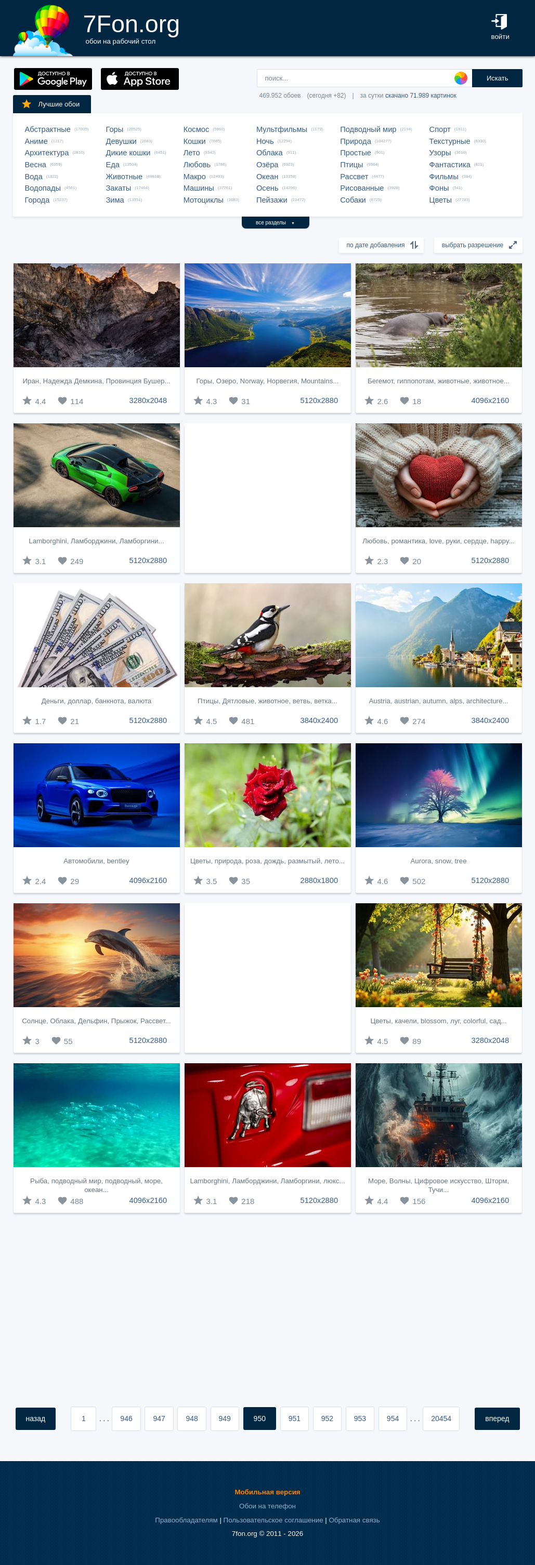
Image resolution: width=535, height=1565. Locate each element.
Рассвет (354, 176)
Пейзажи (272, 200)
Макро (195, 176)
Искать (497, 78)
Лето (192, 153)
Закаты (119, 188)
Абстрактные (48, 129)
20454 (441, 1418)
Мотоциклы (204, 200)
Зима (115, 200)
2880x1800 (319, 880)
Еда (113, 164)
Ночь (265, 141)
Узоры (440, 153)
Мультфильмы (281, 129)
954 (393, 1418)
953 (360, 1418)
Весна (36, 164)
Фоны (439, 188)
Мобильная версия (267, 1492)
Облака (269, 153)
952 (327, 1418)
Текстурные (450, 141)
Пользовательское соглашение (273, 1520)
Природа (355, 141)
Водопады (43, 188)
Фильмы (444, 176)
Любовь (197, 164)
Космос (197, 129)
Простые (355, 153)
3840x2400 (319, 720)
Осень (267, 188)
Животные (124, 176)
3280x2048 (148, 400)
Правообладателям (186, 1520)
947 (159, 1418)
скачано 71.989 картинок (420, 95)
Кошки (195, 141)
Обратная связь (354, 1520)
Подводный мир (368, 129)
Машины (199, 188)
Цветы (440, 200)
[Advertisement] (268, 498)
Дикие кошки (128, 153)
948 (192, 1418)
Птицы (351, 164)
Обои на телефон (267, 1506)
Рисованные (362, 188)
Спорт (440, 129)
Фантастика (450, 164)
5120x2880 (319, 400)
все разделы (275, 222)
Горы (115, 129)
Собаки (353, 200)
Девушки (121, 141)
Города (37, 200)
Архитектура (47, 153)
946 (126, 1418)
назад (36, 1418)
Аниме (36, 141)
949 (225, 1418)
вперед (497, 1418)
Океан (267, 176)
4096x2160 (491, 400)
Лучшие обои (50, 104)
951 (295, 1418)
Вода (34, 176)
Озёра (267, 164)
